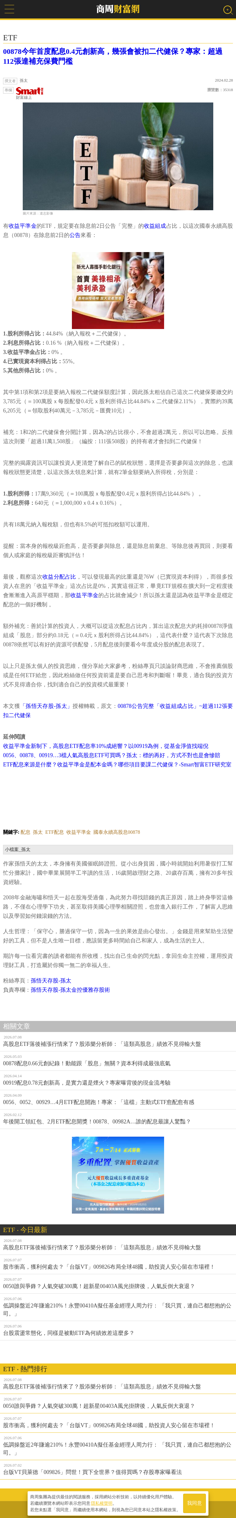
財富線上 (30, 93)
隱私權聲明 (101, 1502)
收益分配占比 (59, 577)
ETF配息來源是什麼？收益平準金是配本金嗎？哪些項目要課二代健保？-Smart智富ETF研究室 (117, 764)
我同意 (194, 1503)
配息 (25, 832)
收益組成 (155, 226)
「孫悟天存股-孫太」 (46, 706)
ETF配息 (54, 832)
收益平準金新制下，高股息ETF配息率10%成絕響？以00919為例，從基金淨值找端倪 (105, 746)
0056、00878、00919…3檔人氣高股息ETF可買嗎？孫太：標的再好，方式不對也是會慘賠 (111, 755)
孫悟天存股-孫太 (51, 981)
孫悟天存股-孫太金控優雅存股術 (70, 990)
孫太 (38, 832)
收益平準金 (23, 226)
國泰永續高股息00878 (116, 832)
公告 (75, 235)
